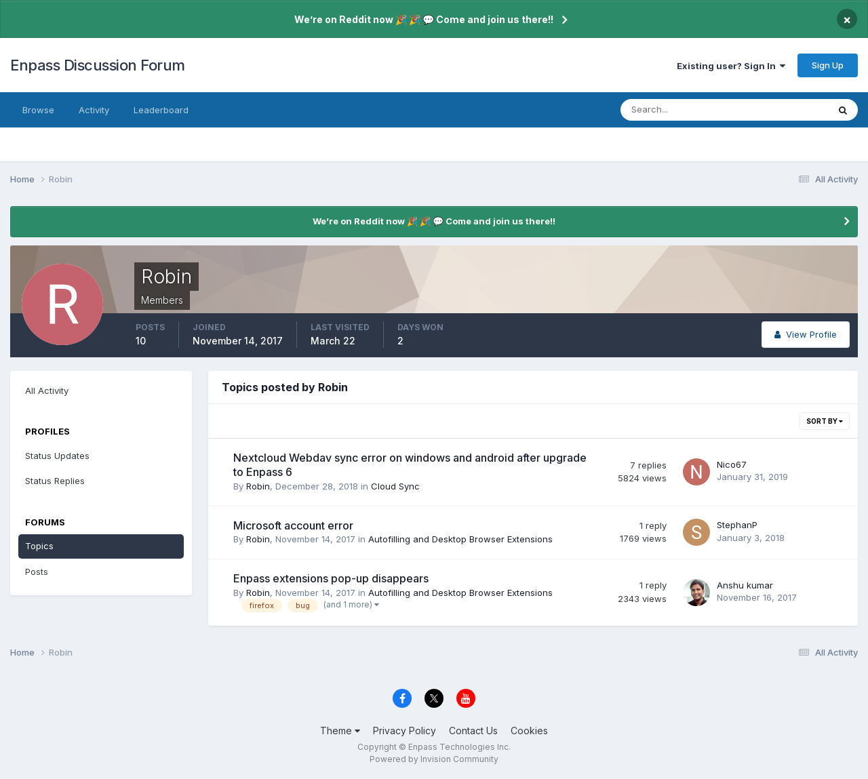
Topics (39, 545)
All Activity (46, 390)
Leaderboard (161, 109)
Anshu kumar (745, 585)
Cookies (529, 730)
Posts (36, 571)
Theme (340, 730)
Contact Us (473, 730)
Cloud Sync (395, 486)
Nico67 (732, 464)
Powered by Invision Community (434, 759)
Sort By (824, 421)
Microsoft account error (293, 525)
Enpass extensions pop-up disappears (331, 578)
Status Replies (55, 480)
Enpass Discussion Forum (97, 65)
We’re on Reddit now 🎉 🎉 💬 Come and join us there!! (423, 19)
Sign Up (828, 65)
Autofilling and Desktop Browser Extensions (460, 539)
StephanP (737, 524)
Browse (38, 109)
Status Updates (57, 455)
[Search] (680, 110)
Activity (94, 109)
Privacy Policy (404, 730)
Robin (258, 486)
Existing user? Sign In (731, 65)
